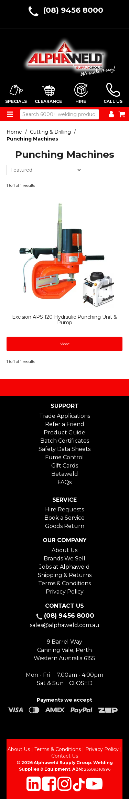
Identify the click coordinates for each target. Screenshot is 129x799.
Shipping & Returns (65, 575)
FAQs (64, 482)
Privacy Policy (65, 591)
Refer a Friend (64, 424)
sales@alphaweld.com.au (64, 625)
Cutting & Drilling (50, 132)
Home (14, 132)
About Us (64, 550)
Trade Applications (64, 416)
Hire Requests (64, 509)
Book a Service (64, 517)
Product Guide (64, 432)
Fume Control (64, 457)
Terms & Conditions (64, 583)
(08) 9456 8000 (73, 10)
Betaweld (64, 474)
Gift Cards (64, 465)
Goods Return (64, 526)
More (64, 343)
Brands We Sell (64, 558)
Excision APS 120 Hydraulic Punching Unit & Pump (64, 319)
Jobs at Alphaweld (64, 567)
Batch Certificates (64, 440)
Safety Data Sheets (64, 449)
